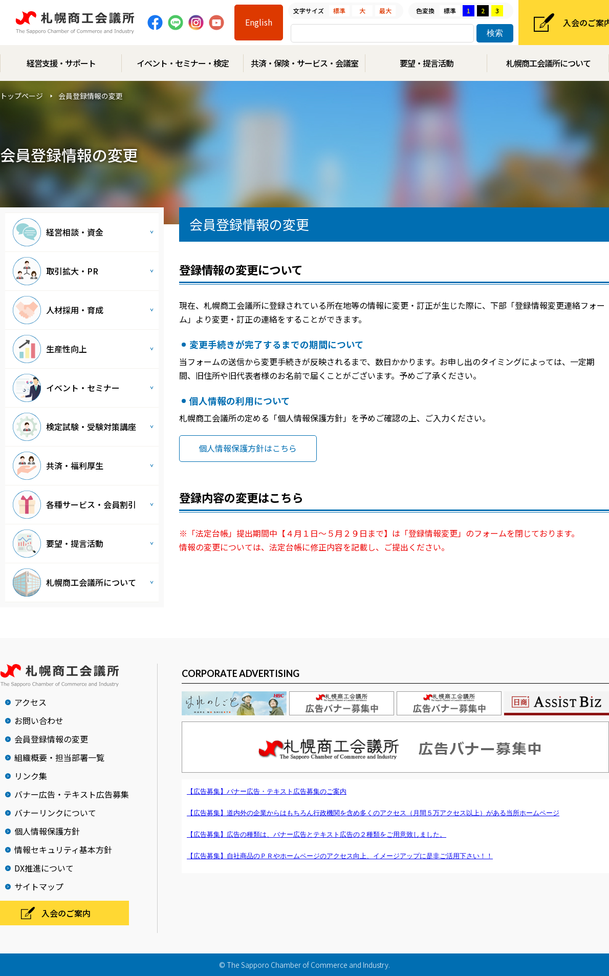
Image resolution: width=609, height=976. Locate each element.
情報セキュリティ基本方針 (63, 849)
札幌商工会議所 (75, 23)
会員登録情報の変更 (51, 739)
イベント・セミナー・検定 (183, 63)
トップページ (21, 96)
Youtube (216, 22)
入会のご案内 (66, 913)
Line (175, 22)
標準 (339, 10)
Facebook (155, 22)
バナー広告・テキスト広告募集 (71, 794)
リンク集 (30, 776)
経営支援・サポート (61, 63)
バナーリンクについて (55, 813)
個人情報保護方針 (47, 831)
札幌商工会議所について (548, 63)
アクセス (30, 702)
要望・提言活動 (426, 63)
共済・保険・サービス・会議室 (304, 63)
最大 (385, 10)
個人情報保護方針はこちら (248, 448)
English (258, 22)
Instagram (196, 22)
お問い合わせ (38, 720)
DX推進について (44, 868)
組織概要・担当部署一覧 (59, 757)
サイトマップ (38, 886)
